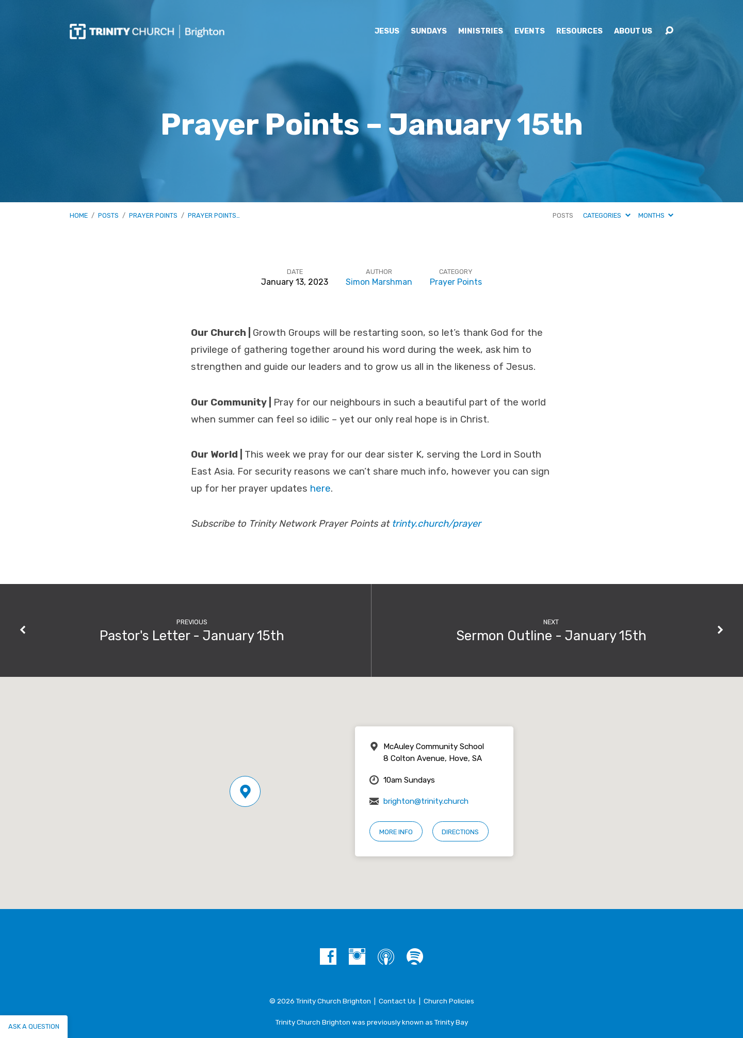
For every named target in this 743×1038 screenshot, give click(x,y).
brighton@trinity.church (426, 801)
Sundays (429, 31)
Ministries (480, 31)
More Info (396, 832)
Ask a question (33, 1026)
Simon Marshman (379, 282)
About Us (633, 31)
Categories (606, 215)
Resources (579, 31)
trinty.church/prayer (436, 523)
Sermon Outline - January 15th (551, 635)
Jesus (387, 31)
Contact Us (397, 1001)
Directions (460, 832)
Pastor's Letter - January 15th (192, 635)
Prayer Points (153, 215)
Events (529, 31)
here (320, 488)
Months (655, 215)
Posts (108, 215)
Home (79, 215)
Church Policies (449, 1001)
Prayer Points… (214, 215)
